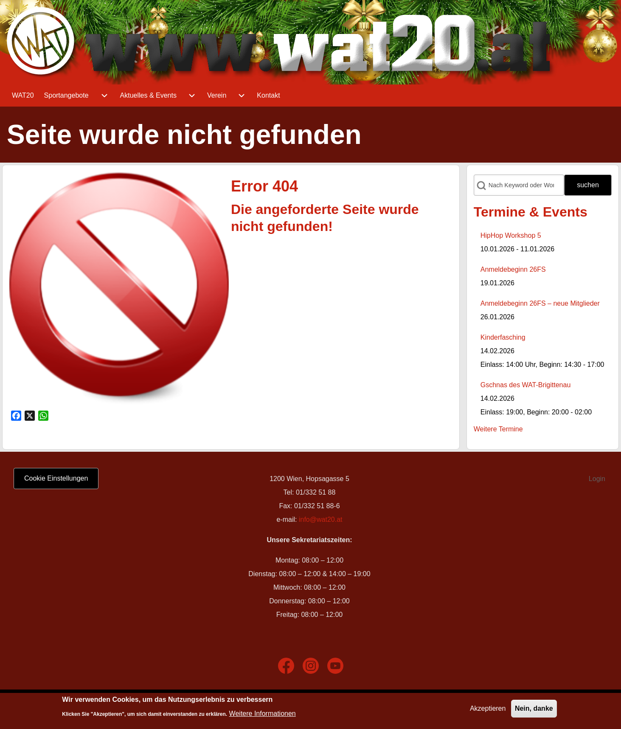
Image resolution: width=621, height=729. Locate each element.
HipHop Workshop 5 (511, 235)
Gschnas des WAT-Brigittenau (526, 384)
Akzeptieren (488, 710)
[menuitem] (23, 95)
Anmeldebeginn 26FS (513, 269)
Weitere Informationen (262, 714)
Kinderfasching (503, 337)
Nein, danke (534, 710)
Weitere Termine (498, 429)
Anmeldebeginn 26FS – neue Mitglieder (540, 303)
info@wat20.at (321, 519)
